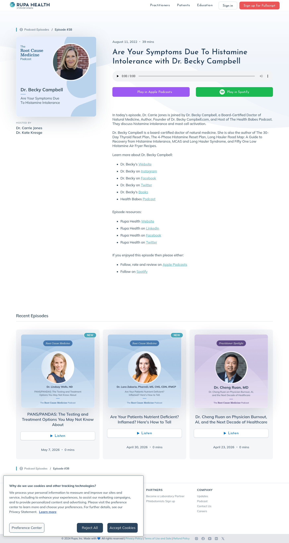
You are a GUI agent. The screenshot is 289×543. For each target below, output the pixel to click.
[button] (160, 5)
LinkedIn (152, 228)
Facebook (148, 178)
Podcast (149, 199)
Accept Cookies (122, 527)
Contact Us (204, 506)
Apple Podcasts (175, 264)
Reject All (90, 527)
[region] (73, 506)
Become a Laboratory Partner (165, 496)
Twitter (146, 185)
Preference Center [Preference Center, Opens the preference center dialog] (27, 527)
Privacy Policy (134, 538)
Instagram (149, 171)
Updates (202, 496)
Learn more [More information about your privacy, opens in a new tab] (48, 512)
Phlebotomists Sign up (160, 501)
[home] (29, 5)
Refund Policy (181, 538)
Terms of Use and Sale (157, 538)
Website (145, 164)
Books (143, 192)
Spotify (142, 271)
